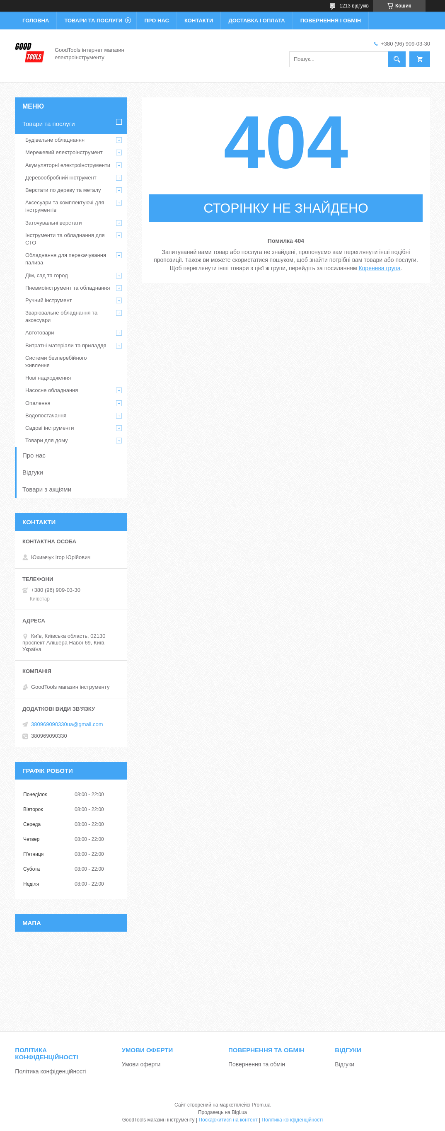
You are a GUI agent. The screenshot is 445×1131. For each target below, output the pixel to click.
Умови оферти (141, 1064)
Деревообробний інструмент (61, 177)
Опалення (38, 403)
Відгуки (32, 472)
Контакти (198, 20)
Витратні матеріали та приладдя (65, 345)
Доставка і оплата (256, 20)
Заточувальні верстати (53, 223)
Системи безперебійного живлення (56, 361)
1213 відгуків (354, 6)
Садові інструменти (49, 428)
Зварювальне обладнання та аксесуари (61, 316)
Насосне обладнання (51, 390)
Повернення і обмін (330, 20)
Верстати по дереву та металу (63, 190)
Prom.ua (261, 1105)
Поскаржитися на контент (227, 1120)
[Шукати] (397, 59)
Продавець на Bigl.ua (222, 1112)
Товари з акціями (46, 489)
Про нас (156, 20)
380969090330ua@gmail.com (67, 724)
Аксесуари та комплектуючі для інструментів (64, 206)
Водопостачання (45, 415)
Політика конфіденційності (50, 1071)
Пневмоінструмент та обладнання (67, 288)
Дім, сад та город (46, 275)
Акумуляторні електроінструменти (67, 165)
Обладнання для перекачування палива (65, 259)
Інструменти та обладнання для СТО (65, 239)
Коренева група (379, 268)
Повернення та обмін (256, 1064)
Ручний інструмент (48, 300)
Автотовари (39, 332)
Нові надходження (48, 378)
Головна (35, 20)
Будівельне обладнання (55, 140)
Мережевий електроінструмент (64, 152)
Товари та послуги (93, 20)
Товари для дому (46, 440)
